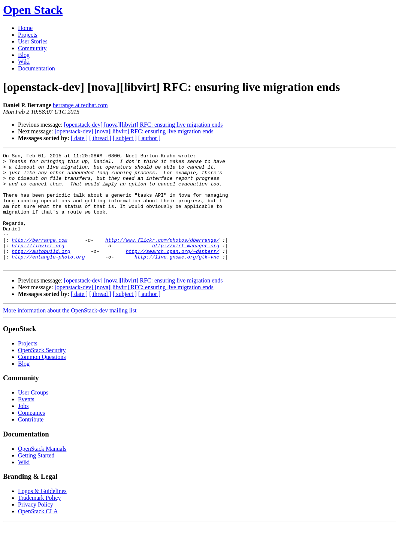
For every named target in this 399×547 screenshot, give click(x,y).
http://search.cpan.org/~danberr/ (173, 271)
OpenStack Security (42, 372)
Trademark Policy (39, 520)
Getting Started (36, 478)
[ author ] (149, 138)
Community (32, 48)
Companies (31, 435)
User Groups (33, 415)
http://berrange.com (39, 257)
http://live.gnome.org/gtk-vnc (176, 278)
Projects (27, 34)
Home (25, 28)
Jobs (23, 428)
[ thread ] (100, 138)
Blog (24, 55)
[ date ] (79, 138)
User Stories (33, 41)
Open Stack (33, 9)
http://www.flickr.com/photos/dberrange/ (162, 257)
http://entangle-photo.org (48, 278)
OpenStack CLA (38, 534)
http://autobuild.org (41, 271)
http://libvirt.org (38, 264)
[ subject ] (125, 138)
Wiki (24, 61)
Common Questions (42, 379)
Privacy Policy (35, 527)
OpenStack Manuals (42, 471)
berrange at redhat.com (80, 105)
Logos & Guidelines (42, 513)
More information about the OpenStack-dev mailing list (69, 333)
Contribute (30, 442)
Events (26, 421)
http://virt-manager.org (185, 264)
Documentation (36, 68)
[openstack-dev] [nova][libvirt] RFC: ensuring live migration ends (143, 124)
